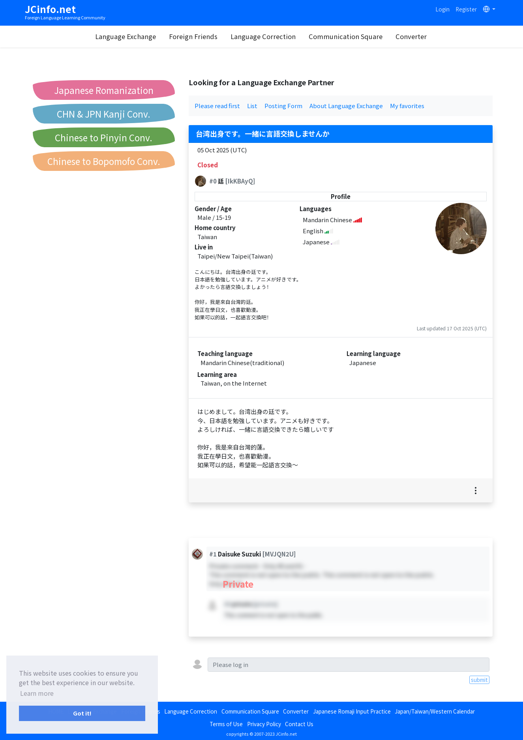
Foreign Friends (193, 36)
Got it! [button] (82, 713)
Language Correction (263, 36)
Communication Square (345, 36)
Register (466, 9)
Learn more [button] (37, 693)
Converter (411, 36)
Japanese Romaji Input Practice (352, 711)
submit (479, 680)
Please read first (217, 105)
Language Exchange (125, 36)
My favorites (407, 105)
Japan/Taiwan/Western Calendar (435, 711)
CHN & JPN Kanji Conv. (103, 113)
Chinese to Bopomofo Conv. (103, 161)
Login (442, 9)
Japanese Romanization (104, 90)
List (252, 105)
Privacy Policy (264, 724)
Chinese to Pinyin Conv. (103, 137)
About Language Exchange (346, 105)
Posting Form (283, 105)
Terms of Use (226, 724)
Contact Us (299, 724)
